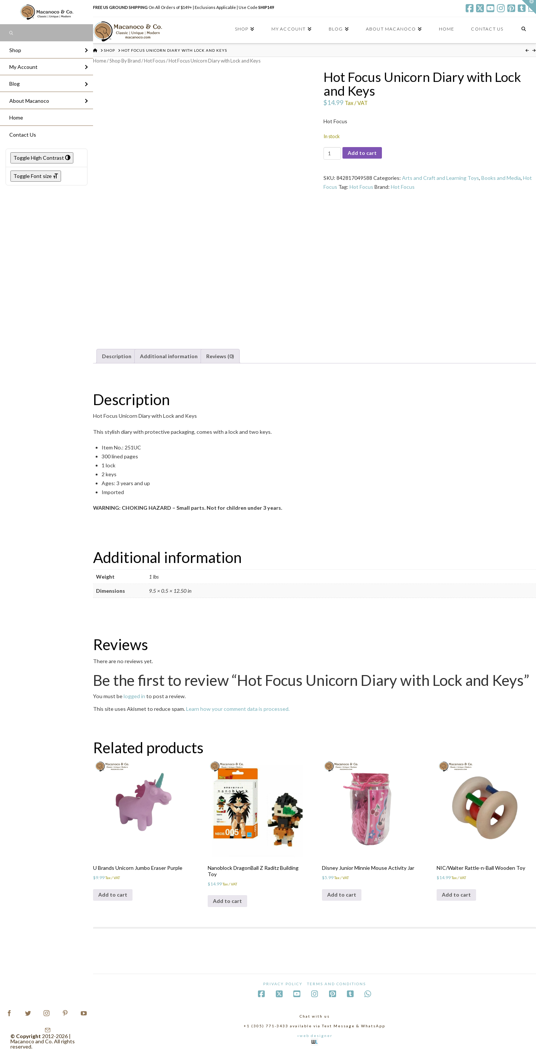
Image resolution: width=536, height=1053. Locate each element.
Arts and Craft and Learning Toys (440, 178)
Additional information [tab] (169, 356)
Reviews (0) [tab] (220, 356)
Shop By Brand (125, 61)
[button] (529, 7)
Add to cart (362, 153)
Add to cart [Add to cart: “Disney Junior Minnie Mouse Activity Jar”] (341, 894)
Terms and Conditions (336, 984)
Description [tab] (116, 356)
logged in (134, 696)
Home (99, 61)
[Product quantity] (332, 153)
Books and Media (501, 178)
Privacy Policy (283, 984)
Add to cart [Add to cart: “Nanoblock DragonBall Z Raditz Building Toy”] (227, 901)
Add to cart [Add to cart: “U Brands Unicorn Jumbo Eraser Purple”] (112, 894)
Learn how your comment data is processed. (238, 709)
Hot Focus (154, 61)
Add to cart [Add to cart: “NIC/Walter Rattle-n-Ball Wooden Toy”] (456, 894)
